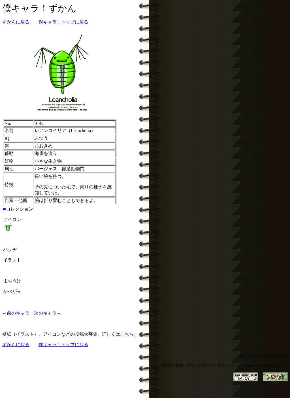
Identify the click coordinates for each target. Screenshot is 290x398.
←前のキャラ (15, 313)
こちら (127, 334)
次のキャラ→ (47, 313)
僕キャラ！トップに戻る (63, 22)
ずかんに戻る (15, 22)
